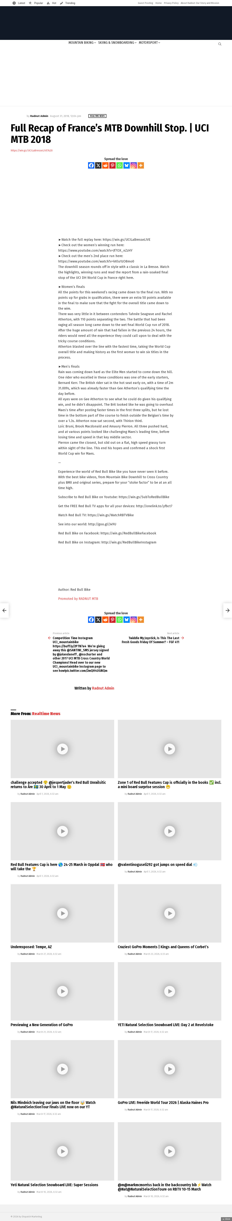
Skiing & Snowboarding (116, 43)
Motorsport (148, 43)
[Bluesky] (126, 165)
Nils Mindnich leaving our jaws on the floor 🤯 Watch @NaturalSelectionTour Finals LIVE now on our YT (53, 1104)
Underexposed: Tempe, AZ (31, 947)
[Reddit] (105, 165)
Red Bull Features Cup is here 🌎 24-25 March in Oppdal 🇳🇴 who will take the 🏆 (62, 866)
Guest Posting (145, 3)
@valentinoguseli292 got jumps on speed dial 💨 (158, 864)
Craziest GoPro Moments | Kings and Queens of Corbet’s (163, 947)
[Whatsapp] (119, 165)
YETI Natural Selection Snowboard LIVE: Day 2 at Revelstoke (166, 1025)
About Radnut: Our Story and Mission (200, 3)
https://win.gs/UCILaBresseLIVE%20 (32, 150)
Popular (38, 3)
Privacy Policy (171, 3)
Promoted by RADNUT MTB (78, 599)
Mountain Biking (81, 43)
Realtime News (46, 713)
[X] (98, 165)
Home (158, 3)
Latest (21, 3)
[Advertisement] (116, 77)
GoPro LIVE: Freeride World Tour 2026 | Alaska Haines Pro (163, 1102)
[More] (141, 165)
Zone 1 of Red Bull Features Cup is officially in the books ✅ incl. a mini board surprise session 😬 (169, 784)
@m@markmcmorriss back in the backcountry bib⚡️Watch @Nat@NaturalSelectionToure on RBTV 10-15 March (164, 1187)
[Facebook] (91, 165)
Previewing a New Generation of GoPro (42, 1025)
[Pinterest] (112, 165)
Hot (53, 3)
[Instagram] (133, 165)
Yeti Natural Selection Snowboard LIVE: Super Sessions (54, 1185)
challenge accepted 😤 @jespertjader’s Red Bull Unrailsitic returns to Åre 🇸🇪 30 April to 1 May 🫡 (58, 784)
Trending (70, 3)
